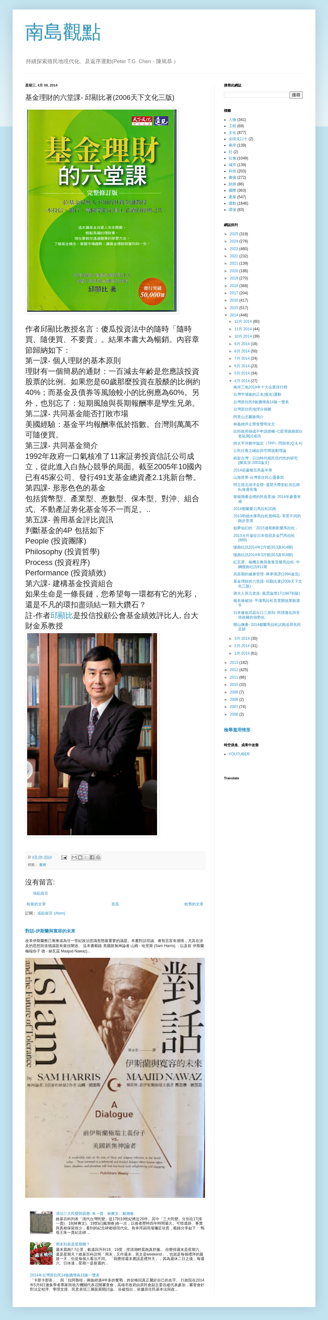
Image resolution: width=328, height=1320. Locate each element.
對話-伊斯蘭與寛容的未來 (50, 930)
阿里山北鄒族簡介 (248, 417)
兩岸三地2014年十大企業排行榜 (260, 387)
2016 (234, 300)
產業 (232, 197)
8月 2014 (242, 351)
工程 (232, 126)
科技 (232, 171)
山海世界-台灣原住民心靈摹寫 (258, 477)
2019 (234, 278)
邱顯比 (61, 615)
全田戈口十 (238, 139)
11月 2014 (243, 329)
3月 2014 (242, 638)
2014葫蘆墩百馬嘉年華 (252, 470)
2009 (234, 692)
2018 (234, 286)
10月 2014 (243, 336)
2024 (234, 241)
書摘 (42, 865)
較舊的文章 (193, 904)
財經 (232, 184)
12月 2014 (243, 321)
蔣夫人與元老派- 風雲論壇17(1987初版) (266, 593)
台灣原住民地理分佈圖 (252, 409)
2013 (234, 662)
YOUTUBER (239, 754)
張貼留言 (40, 893)
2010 (234, 684)
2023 (234, 249)
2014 (234, 315)
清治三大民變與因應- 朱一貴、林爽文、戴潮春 (95, 1213)
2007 (234, 707)
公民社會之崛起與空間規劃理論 (259, 450)
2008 (234, 699)
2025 (234, 234)
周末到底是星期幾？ (73, 1244)
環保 (232, 209)
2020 (234, 271)
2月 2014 (242, 646)
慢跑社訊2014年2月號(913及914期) (263, 547)
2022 (234, 256)
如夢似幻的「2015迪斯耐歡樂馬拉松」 (266, 528)
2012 (234, 670)
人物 (232, 119)
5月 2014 (242, 373)
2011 (234, 677)
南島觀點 (63, 32)
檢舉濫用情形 (237, 729)
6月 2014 (242, 366)
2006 (234, 714)
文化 (232, 132)
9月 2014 (242, 344)
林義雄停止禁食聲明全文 (254, 424)
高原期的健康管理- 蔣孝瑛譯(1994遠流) (266, 574)
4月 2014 (242, 381)
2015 (234, 308)
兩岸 (232, 145)
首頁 (115, 904)
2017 (234, 293)
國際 (232, 190)
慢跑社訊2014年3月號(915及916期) (263, 555)
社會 (232, 158)
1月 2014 (242, 653)
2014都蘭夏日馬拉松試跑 (254, 509)
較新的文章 (36, 904)
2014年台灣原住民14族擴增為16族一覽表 (65, 1275)
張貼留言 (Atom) (51, 913)
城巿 (232, 165)
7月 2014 (242, 358)
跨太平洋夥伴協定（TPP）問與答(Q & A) (267, 443)
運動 (232, 203)
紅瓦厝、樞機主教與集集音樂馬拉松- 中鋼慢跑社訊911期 (266, 564)
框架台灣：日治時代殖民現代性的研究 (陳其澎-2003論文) (265, 460)
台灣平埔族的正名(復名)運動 (257, 394)
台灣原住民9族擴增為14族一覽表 (261, 402)
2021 (234, 263)
